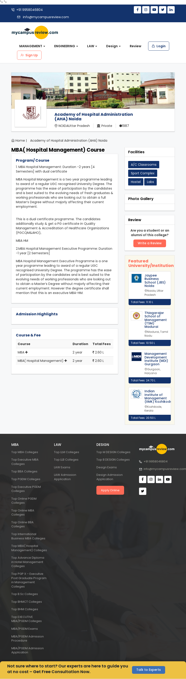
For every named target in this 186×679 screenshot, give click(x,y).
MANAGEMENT (32, 46)
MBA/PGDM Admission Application (27, 650)
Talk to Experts (148, 670)
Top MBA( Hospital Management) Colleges (29, 548)
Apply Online (110, 490)
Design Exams (106, 467)
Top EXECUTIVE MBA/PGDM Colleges (26, 619)
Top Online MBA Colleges (22, 512)
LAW (92, 46)
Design (113, 46)
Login (159, 46)
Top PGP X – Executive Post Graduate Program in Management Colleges (28, 580)
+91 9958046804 (29, 9)
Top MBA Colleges (24, 452)
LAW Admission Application (65, 477)
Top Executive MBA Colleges (25, 461)
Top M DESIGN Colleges (113, 452)
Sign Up (29, 55)
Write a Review (150, 243)
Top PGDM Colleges (25, 479)
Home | (21, 140)
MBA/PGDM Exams (24, 629)
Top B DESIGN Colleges (113, 459)
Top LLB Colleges (66, 459)
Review (135, 46)
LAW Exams (62, 467)
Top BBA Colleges (24, 471)
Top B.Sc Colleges (24, 594)
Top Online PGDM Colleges (24, 500)
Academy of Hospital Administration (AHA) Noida (68, 140)
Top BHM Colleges (24, 609)
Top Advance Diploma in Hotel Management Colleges (27, 562)
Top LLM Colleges (66, 452)
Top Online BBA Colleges (22, 524)
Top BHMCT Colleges (26, 602)
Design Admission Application (109, 477)
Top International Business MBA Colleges (28, 536)
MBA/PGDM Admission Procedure (27, 638)
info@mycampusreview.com (45, 17)
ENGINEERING (66, 46)
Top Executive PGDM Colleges (26, 489)
